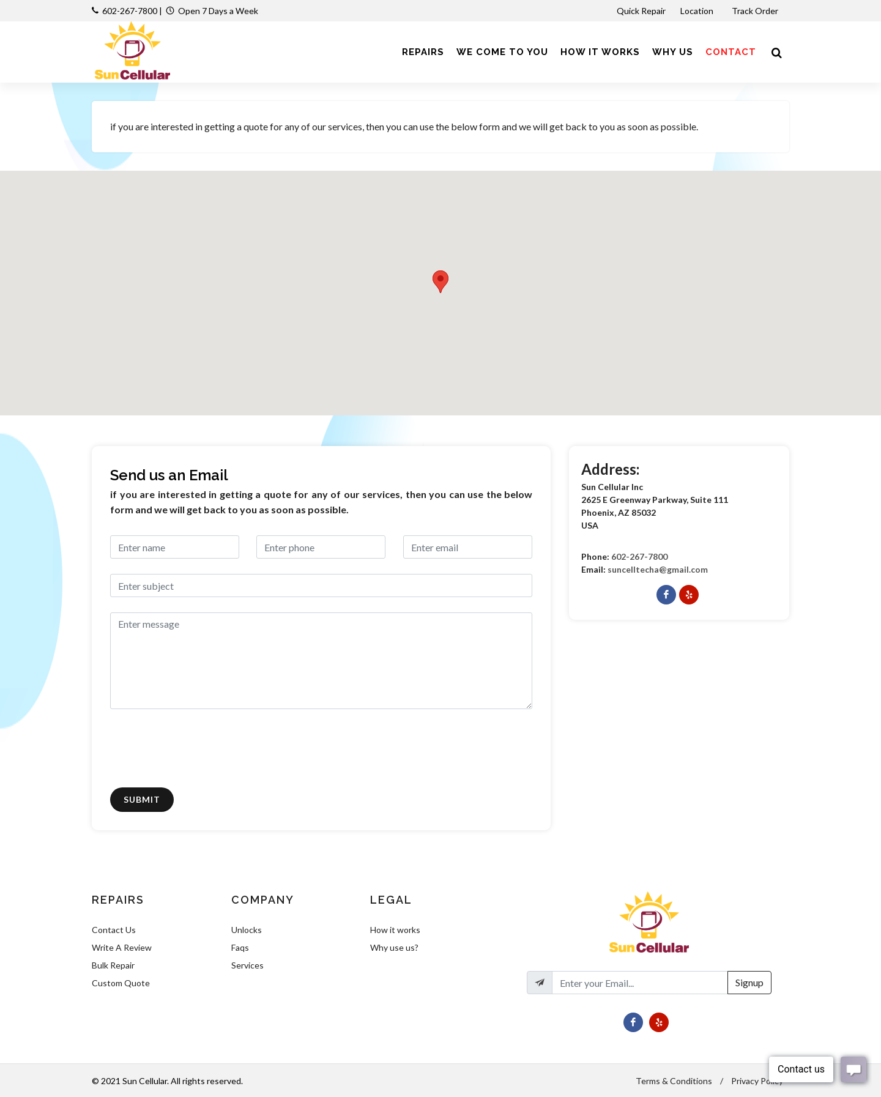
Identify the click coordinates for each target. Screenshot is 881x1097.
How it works (395, 929)
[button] (440, 281)
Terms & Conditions (674, 1081)
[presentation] (203, 748)
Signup (749, 982)
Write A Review (122, 947)
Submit (142, 799)
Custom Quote (121, 983)
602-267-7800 (129, 11)
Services (247, 965)
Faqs (240, 947)
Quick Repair (641, 11)
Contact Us (114, 929)
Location (697, 11)
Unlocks (246, 929)
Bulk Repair (113, 965)
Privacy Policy (757, 1081)
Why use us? (394, 947)
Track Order (756, 11)
